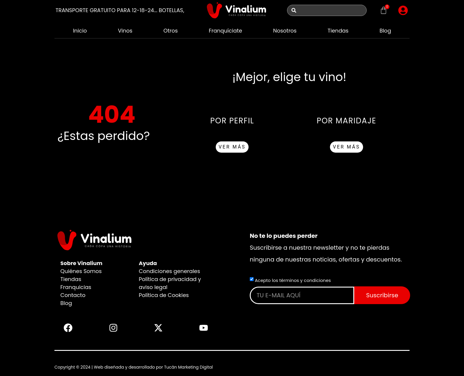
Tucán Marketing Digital (188, 367)
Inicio (80, 30)
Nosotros (285, 30)
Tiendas (338, 30)
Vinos (125, 30)
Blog (385, 30)
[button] (403, 10)
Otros (170, 30)
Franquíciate (225, 30)
